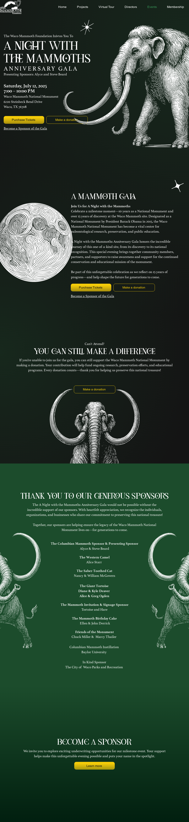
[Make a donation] (134, 287)
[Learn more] (94, 766)
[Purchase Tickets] (24, 120)
